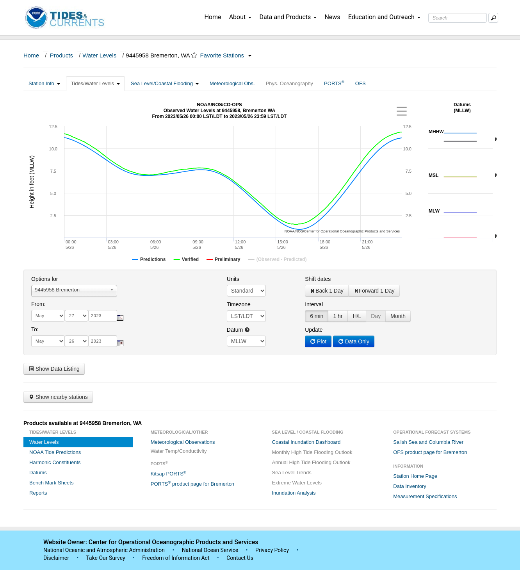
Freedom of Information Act (175, 558)
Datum (238, 330)
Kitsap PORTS (168, 473)
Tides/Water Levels (95, 83)
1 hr (337, 316)
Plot (318, 341)
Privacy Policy (272, 550)
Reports (38, 493)
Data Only (353, 341)
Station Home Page (415, 476)
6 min (316, 316)
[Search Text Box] (457, 18)
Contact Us (239, 558)
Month (398, 316)
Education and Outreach (384, 17)
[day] (76, 316)
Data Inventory (409, 486)
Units (233, 279)
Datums (38, 472)
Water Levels (99, 55)
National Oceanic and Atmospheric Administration (104, 550)
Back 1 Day (327, 291)
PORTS (334, 83)
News (332, 17)
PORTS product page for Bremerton (192, 483)
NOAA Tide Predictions (55, 452)
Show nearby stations (58, 397)
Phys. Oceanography (289, 83)
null (246, 341)
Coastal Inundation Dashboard (306, 442)
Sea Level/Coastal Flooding (165, 83)
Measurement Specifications (425, 496)
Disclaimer (56, 558)
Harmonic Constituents (55, 462)
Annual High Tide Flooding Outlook (311, 462)
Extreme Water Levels (297, 483)
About (240, 17)
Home (212, 17)
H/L (357, 316)
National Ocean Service (210, 550)
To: (35, 329)
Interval (314, 304)
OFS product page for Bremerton (430, 452)
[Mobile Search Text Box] (493, 18)
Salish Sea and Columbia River (428, 442)
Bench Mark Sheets (51, 483)
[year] (102, 316)
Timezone (239, 304)
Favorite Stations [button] (226, 55)
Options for (44, 279)
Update (313, 330)
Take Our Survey (106, 558)
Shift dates (318, 279)
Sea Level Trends (292, 472)
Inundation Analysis (294, 493)
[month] (48, 316)
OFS (360, 83)
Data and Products (288, 17)
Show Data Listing (54, 369)
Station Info (44, 83)
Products (61, 55)
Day (376, 316)
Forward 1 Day (374, 291)
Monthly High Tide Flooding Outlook (312, 452)
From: (38, 304)
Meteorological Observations (183, 442)
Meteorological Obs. (232, 83)
